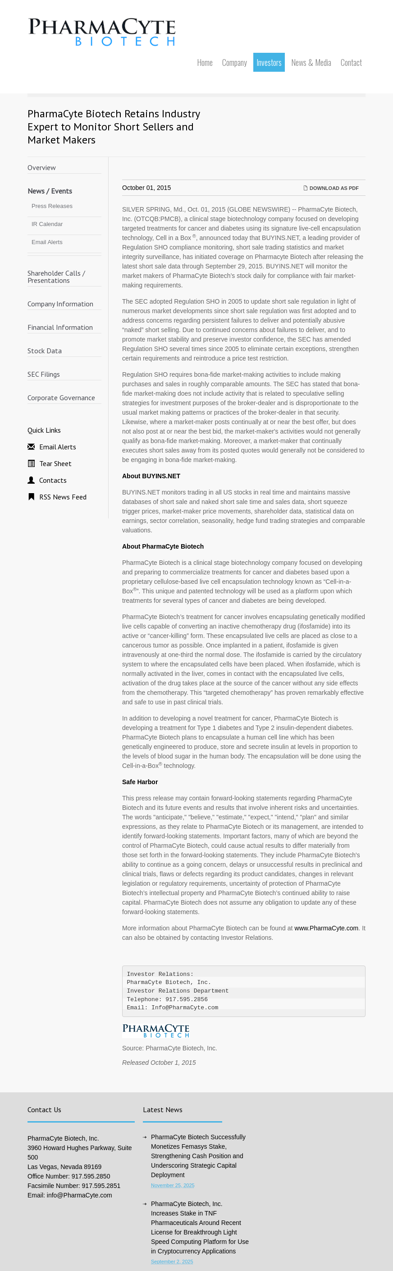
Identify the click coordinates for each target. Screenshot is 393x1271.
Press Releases (52, 206)
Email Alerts (47, 242)
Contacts (53, 480)
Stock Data (44, 350)
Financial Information (60, 327)
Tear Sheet (55, 463)
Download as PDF (331, 188)
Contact (351, 62)
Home (205, 62)
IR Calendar (47, 224)
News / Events (49, 190)
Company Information (60, 303)
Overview (41, 167)
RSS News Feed (63, 496)
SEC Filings (43, 374)
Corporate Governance (61, 397)
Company (234, 62)
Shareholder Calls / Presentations (56, 276)
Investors (269, 62)
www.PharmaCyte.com (327, 928)
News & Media (311, 62)
